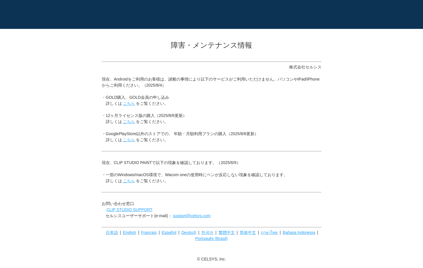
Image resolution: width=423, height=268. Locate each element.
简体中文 (248, 232)
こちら (129, 103)
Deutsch (188, 232)
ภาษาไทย (269, 232)
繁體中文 (227, 232)
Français (149, 232)
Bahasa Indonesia (299, 232)
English (129, 232)
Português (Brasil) (211, 238)
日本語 (112, 232)
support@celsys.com (191, 215)
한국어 (207, 232)
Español (169, 232)
